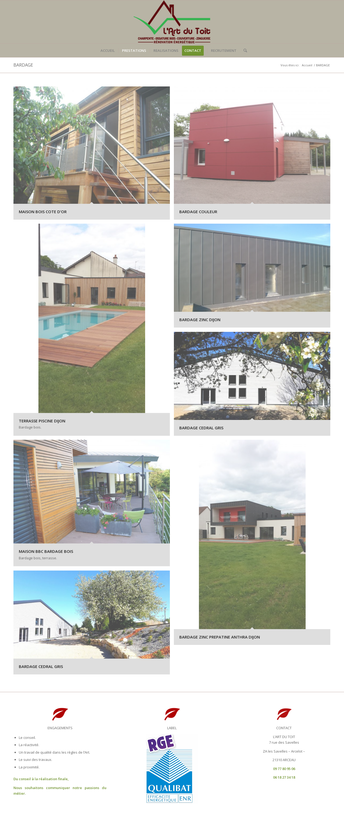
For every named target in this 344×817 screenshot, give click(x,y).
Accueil (307, 65)
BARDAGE (23, 65)
